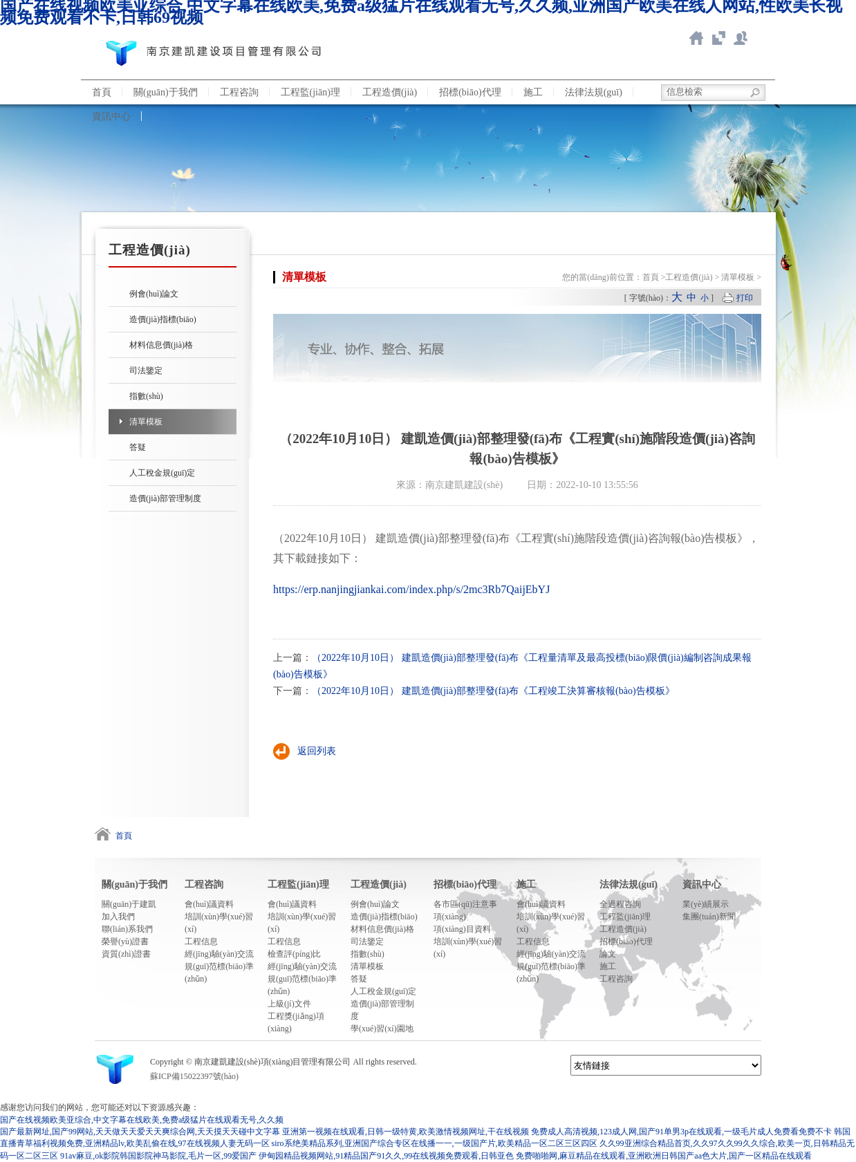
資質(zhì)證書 (126, 954)
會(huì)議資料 (209, 904)
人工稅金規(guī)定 (162, 473)
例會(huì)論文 (153, 294)
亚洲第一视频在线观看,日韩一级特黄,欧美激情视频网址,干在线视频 (405, 1131)
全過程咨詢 (620, 904)
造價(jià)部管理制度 (165, 498)
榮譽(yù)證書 (125, 941)
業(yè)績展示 (705, 904)
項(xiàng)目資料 (462, 929)
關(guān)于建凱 (129, 904)
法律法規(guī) (593, 92)
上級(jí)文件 (289, 1004)
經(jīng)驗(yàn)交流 (219, 954)
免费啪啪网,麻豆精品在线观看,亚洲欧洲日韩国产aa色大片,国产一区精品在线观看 (664, 1156)
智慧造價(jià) (718, 38)
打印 (744, 298)
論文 (607, 954)
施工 (533, 92)
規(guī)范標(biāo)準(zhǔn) (219, 973)
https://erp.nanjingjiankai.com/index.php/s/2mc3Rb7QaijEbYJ (411, 589)
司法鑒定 (145, 370)
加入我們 (118, 916)
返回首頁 (696, 38)
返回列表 (316, 751)
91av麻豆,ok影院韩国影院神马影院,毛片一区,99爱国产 (158, 1156)
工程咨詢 (239, 92)
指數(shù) (146, 396)
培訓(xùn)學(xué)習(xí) (219, 923)
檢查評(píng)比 (294, 954)
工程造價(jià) (389, 92)
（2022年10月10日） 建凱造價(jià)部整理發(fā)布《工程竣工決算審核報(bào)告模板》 (493, 691)
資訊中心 (111, 116)
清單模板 (145, 422)
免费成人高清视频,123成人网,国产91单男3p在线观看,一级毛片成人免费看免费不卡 (681, 1131)
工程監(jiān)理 (310, 92)
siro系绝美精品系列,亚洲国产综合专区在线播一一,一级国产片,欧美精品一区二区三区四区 (434, 1143)
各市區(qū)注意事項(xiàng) (465, 910)
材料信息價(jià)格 (161, 345)
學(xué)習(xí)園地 (382, 1028)
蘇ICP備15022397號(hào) (194, 1076)
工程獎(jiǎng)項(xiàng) (296, 1022)
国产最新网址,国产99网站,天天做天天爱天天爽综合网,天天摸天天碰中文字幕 (140, 1131)
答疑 (137, 447)
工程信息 (201, 941)
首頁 (101, 92)
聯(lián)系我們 (740, 38)
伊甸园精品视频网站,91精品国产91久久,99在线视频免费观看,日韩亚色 (386, 1156)
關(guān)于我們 (165, 92)
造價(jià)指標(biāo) (162, 319)
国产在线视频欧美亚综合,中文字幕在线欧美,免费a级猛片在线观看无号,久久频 (141, 1120)
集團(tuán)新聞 (709, 916)
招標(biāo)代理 (470, 92)
